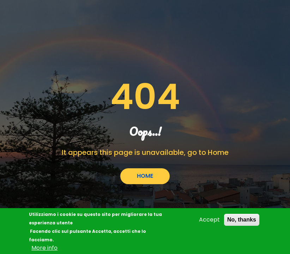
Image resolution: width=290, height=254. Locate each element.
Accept (209, 221)
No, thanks (241, 221)
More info (44, 249)
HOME (145, 176)
